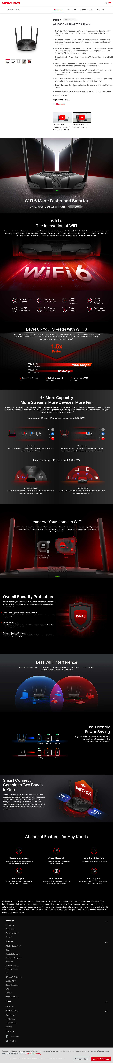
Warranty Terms (12, 933)
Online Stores (11, 1023)
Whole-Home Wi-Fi (13, 946)
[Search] (105, 3)
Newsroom (10, 1006)
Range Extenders (13, 954)
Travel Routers (11, 969)
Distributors (10, 1015)
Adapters (9, 961)
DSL (7, 973)
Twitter (11, 1041)
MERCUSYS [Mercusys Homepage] (11, 3)
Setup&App (71, 10)
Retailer (9, 1027)
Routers (10, 10)
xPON (8, 989)
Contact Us (10, 929)
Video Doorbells (12, 996)
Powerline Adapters (14, 958)
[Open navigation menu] (109, 3)
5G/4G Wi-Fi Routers (14, 977)
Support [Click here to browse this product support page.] (100, 10)
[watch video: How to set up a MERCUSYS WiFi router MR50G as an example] (62, 117)
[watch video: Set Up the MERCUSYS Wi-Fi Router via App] (82, 117)
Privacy (9, 937)
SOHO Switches (12, 965)
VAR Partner (10, 1019)
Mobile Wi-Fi (11, 981)
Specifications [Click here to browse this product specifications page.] (87, 10)
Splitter (9, 992)
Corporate (10, 925)
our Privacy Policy (34, 1053)
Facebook (12, 1036)
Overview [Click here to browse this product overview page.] (58, 10)
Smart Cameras (12, 985)
